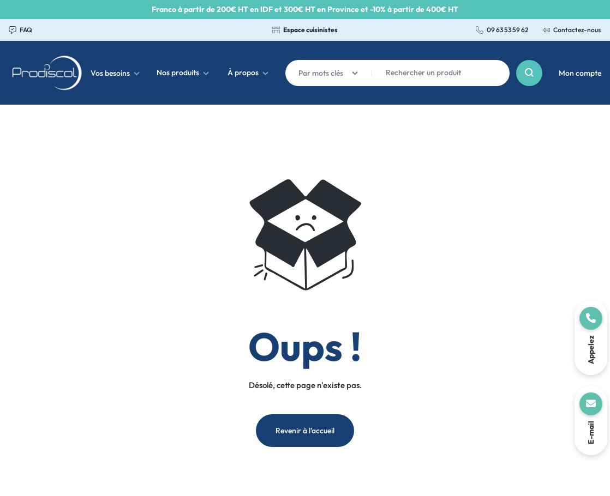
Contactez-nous (571, 30)
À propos (248, 72)
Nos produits (183, 72)
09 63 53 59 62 (502, 30)
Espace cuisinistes (305, 30)
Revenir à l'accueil (305, 430)
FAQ (20, 30)
